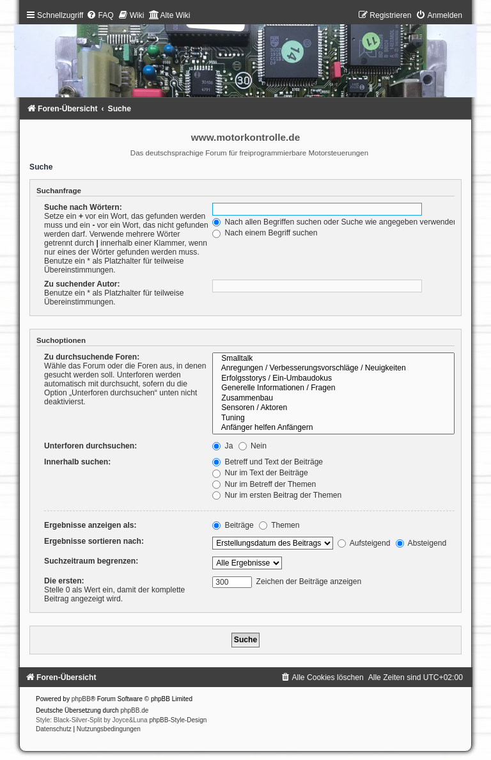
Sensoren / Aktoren (333, 408)
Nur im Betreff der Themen (264, 484)
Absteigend (421, 543)
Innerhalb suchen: (77, 461)
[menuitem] (99, 15)
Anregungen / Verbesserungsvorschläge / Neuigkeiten (333, 368)
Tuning (333, 418)
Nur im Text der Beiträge (260, 472)
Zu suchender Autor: (82, 284)
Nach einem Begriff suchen (264, 232)
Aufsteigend (364, 543)
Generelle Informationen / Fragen (333, 388)
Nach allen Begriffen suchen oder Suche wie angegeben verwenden (335, 222)
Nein (252, 445)
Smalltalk (333, 359)
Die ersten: (64, 580)
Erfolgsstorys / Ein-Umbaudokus (333, 379)
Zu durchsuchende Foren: (91, 356)
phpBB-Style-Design (178, 720)
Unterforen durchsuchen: (90, 445)
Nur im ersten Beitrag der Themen (276, 495)
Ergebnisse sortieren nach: (94, 541)
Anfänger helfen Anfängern (333, 428)
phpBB (81, 698)
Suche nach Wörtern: (83, 207)
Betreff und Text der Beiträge (267, 461)
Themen (279, 525)
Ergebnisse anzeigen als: (90, 525)
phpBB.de (134, 710)
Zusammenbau (333, 398)
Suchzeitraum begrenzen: (91, 561)
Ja (222, 445)
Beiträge (232, 525)
